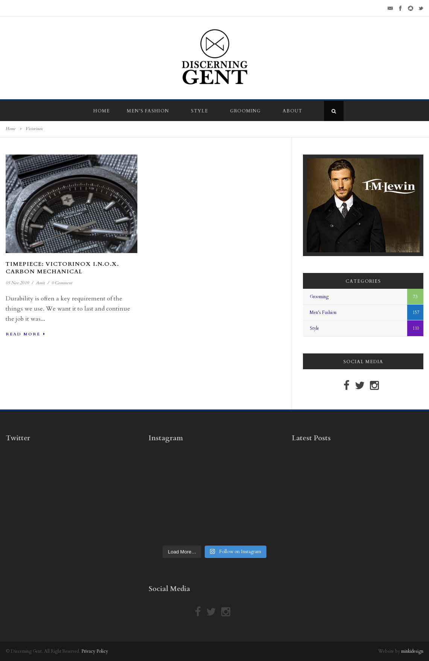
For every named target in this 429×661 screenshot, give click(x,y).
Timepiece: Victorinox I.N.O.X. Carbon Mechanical (62, 267)
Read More (26, 334)
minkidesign (412, 651)
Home (101, 111)
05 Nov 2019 (17, 283)
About (292, 111)
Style (199, 111)
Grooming (245, 111)
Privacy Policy (94, 651)
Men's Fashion (323, 312)
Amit (40, 283)
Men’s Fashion (148, 111)
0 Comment (62, 283)
